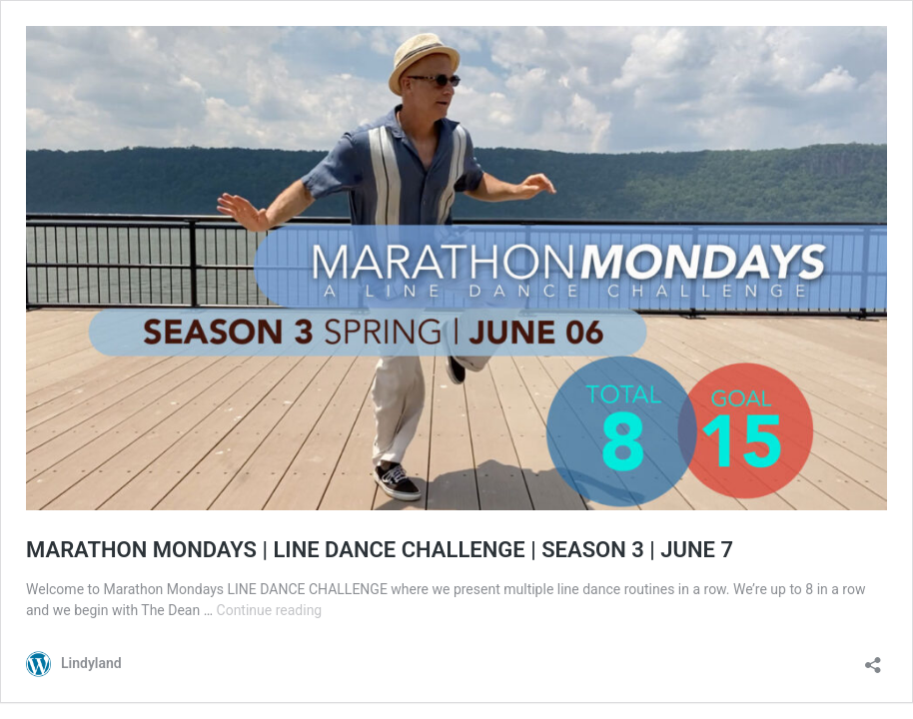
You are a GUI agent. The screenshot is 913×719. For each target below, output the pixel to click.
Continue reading (270, 610)
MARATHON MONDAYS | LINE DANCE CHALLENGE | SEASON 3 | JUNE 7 (379, 549)
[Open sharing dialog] (873, 658)
